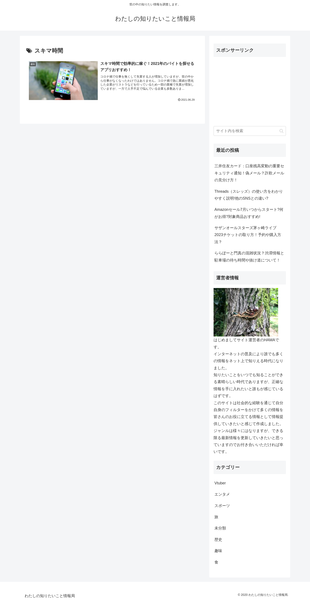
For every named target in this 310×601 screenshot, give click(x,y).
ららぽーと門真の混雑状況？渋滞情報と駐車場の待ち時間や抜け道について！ (249, 256)
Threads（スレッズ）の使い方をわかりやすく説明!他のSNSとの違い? (248, 194)
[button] (281, 130)
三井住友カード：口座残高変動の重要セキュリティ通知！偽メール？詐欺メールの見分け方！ (249, 173)
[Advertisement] (250, 90)
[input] (250, 131)
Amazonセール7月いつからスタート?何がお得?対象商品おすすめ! (248, 213)
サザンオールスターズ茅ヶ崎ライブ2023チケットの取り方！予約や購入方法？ (247, 235)
